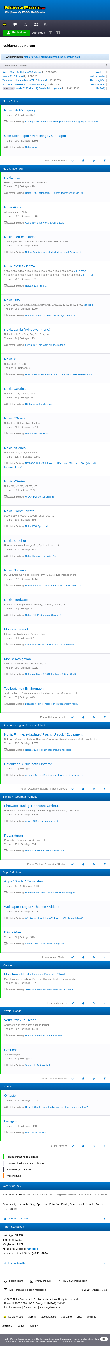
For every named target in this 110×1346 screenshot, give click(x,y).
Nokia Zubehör (15, 540)
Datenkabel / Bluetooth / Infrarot (28, 764)
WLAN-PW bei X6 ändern (39, 496)
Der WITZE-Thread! (36, 1132)
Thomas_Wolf (97, 80)
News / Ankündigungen (21, 110)
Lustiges (10, 1121)
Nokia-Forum (14, 207)
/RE (79, 1316)
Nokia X (10, 359)
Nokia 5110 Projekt (13, 76)
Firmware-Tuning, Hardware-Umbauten (33, 806)
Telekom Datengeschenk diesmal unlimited (49, 989)
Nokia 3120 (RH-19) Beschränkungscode (39, 88)
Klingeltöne (12, 932)
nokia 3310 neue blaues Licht (41, 821)
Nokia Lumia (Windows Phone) (27, 329)
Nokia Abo (31, 147)
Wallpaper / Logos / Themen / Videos (31, 907)
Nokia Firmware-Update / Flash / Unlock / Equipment (43, 734)
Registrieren (17, 32)
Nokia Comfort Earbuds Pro (40, 556)
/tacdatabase (48, 1316)
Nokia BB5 (12, 300)
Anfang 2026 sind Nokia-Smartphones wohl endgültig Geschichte (61, 121)
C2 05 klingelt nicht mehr (39, 404)
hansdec (32, 1248)
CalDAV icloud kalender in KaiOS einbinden (49, 644)
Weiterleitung (13, 1176)
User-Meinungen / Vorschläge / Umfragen (35, 136)
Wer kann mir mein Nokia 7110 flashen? (25, 80)
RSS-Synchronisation (72, 1281)
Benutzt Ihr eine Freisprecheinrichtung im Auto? (51, 704)
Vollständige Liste (16, 1218)
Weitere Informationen (73, 1341)
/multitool (8, 1325)
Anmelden (38, 32)
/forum (32, 1316)
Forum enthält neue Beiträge (22, 1156)
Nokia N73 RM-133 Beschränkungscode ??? (50, 315)
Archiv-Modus (40, 1281)
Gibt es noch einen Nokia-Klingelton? (23, 84)
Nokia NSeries (15, 448)
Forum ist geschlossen (18, 1169)
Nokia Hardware (16, 599)
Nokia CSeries (15, 388)
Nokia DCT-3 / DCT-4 (20, 266)
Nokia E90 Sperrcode (37, 526)
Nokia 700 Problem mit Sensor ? (43, 615)
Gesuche (10, 1050)
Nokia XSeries (14, 481)
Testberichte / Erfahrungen (24, 688)
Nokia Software (15, 570)
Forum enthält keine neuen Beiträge (26, 1163)
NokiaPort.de (13, 1316)
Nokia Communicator (19, 511)
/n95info (91, 1316)
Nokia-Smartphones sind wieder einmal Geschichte (53, 252)
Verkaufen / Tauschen (20, 1020)
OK (104, 1339)
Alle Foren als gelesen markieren (25, 1290)
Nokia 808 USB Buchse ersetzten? (44, 850)
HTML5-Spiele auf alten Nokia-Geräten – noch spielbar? (56, 1107)
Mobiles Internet (16, 629)
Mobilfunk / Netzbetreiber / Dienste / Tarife (35, 974)
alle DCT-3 (80, 271)
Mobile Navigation (17, 659)
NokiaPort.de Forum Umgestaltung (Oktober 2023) (52, 57)
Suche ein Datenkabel (37, 1065)
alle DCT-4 (87, 275)
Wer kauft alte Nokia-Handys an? (43, 1035)
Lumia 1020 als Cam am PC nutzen (45, 345)
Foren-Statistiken (15, 1263)
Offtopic (10, 1095)
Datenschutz (31, 1307)
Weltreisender (97, 76)
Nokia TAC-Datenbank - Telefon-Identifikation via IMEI (55, 193)
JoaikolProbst (97, 84)
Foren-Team (13, 1281)
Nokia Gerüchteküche (20, 237)
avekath (100, 72)
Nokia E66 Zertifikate (37, 433)
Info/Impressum (12, 1307)
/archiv (34, 1325)
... (55, 93)
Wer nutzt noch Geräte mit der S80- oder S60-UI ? (53, 585)
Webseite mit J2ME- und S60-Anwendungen (50, 892)
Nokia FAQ (12, 177)
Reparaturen (13, 835)
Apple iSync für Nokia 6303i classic (22, 72)
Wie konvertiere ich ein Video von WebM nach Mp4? (54, 918)
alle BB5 (88, 304)
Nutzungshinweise (50, 1307)
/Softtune (67, 1316)
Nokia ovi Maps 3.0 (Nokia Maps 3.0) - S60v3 (50, 674)
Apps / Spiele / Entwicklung (24, 881)
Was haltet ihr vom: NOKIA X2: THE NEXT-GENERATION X (58, 374)
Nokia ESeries (14, 418)
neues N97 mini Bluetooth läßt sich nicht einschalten (54, 775)
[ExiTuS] (100, 88)
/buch (21, 1325)
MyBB (31, 1303)
